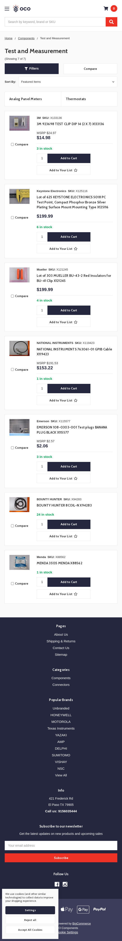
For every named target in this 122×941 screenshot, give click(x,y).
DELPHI (61, 748)
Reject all (30, 920)
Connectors (61, 685)
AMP (61, 742)
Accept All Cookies (30, 929)
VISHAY (61, 762)
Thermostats (76, 99)
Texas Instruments (61, 728)
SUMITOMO (61, 755)
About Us (61, 634)
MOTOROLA (61, 722)
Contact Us (61, 648)
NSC (61, 768)
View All (61, 775)
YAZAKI (61, 735)
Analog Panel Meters (25, 99)
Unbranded (61, 708)
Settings (30, 910)
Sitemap (61, 654)
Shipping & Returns (61, 641)
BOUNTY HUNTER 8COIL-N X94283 (64, 505)
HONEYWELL (60, 715)
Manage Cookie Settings (61, 932)
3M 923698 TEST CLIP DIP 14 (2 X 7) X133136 (70, 124)
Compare (90, 69)
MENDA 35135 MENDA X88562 (59, 563)
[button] (32, 68)
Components (61, 678)
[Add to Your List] (63, 170)
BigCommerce (81, 923)
